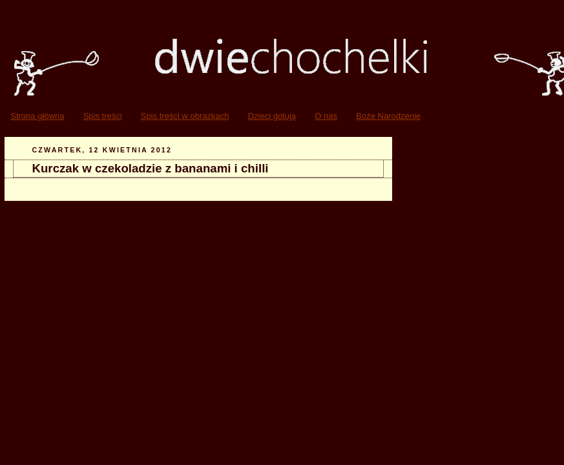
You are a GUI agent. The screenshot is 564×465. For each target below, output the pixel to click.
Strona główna (37, 116)
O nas (326, 116)
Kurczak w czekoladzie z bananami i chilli (150, 168)
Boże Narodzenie (388, 116)
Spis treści (102, 116)
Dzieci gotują (272, 116)
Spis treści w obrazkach (185, 116)
